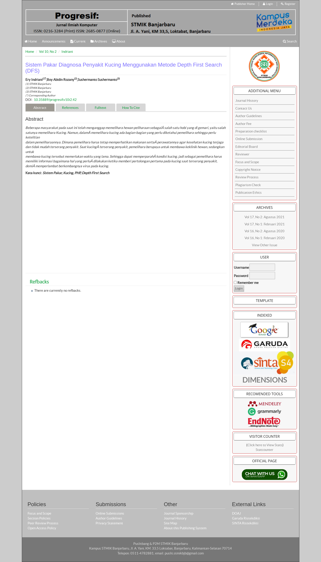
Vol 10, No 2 (48, 51)
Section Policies (39, 518)
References (70, 108)
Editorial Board (246, 147)
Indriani (67, 51)
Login (268, 4)
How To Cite (131, 108)
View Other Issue (264, 245)
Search (290, 41)
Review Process (247, 177)
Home (31, 41)
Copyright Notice (248, 169)
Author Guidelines (248, 116)
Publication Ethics (248, 192)
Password (241, 276)
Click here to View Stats (264, 445)
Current (78, 41)
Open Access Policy (42, 528)
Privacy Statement (109, 523)
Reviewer (242, 154)
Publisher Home (243, 4)
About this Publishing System (185, 528)
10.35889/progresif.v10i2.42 (55, 100)
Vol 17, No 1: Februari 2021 (265, 224)
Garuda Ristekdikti (246, 518)
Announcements (54, 41)
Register (288, 4)
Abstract (39, 108)
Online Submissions (110, 513)
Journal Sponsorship (178, 513)
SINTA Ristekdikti (245, 523)
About (118, 41)
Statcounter (264, 450)
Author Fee (243, 124)
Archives (99, 41)
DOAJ (236, 513)
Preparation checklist (251, 131)
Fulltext (100, 108)
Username (241, 267)
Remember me (248, 283)
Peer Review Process (43, 523)
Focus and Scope (247, 162)
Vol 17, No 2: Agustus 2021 (264, 217)
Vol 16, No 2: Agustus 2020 (264, 231)
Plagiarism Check (248, 185)
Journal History (246, 100)
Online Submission (248, 139)
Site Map (170, 523)
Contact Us (243, 108)
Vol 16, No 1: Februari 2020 (265, 238)
